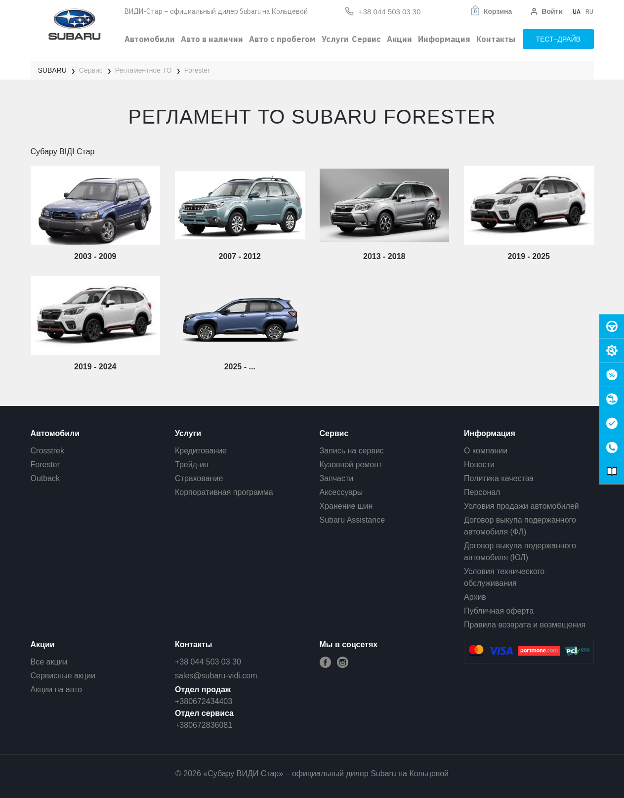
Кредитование (201, 450)
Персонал (482, 492)
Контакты (495, 39)
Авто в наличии (212, 39)
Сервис (366, 39)
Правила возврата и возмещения (524, 625)
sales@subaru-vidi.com (216, 675)
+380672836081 (203, 725)
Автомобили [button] (150, 39)
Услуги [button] (335, 39)
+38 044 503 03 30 (208, 662)
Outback (45, 478)
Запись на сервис (352, 450)
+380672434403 (203, 701)
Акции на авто (56, 689)
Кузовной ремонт (351, 464)
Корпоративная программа (224, 492)
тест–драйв (558, 39)
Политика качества (499, 478)
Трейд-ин (191, 464)
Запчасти (337, 478)
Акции (399, 39)
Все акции (49, 662)
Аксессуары (341, 492)
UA (577, 11)
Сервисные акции (63, 675)
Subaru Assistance (352, 520)
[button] (491, 11)
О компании (485, 450)
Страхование (199, 478)
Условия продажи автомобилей (521, 506)
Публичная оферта (499, 611)
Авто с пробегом (282, 39)
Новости (479, 464)
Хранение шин (346, 506)
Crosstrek (47, 450)
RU (589, 11)
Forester (45, 464)
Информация (444, 39)
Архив (475, 597)
